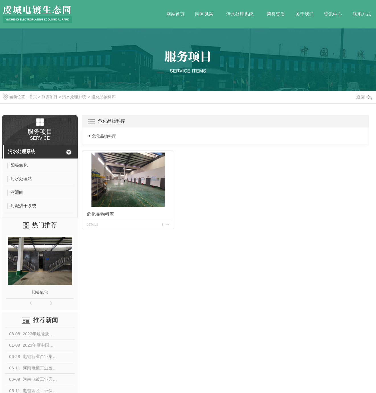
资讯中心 (333, 14)
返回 (364, 96)
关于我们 (304, 14)
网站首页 (175, 14)
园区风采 (204, 14)
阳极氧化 (40, 292)
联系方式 (362, 14)
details (92, 224)
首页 (33, 96)
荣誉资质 (276, 14)
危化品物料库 (104, 96)
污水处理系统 (240, 14)
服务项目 (50, 96)
